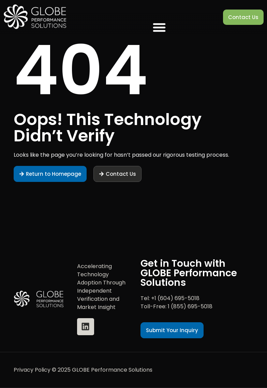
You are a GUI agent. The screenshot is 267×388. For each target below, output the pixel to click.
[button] (159, 27)
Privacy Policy (32, 370)
